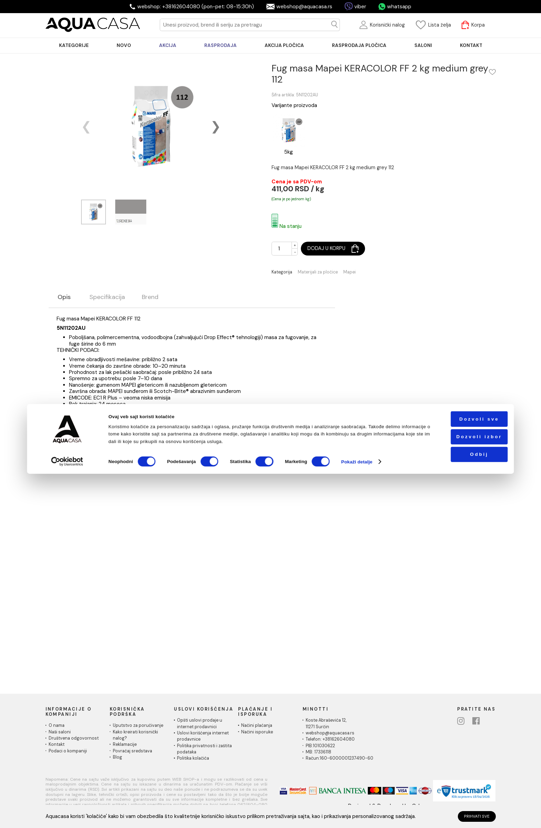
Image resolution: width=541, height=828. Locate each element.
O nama (57, 725)
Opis (64, 297)
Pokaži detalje (357, 815)
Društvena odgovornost (74, 738)
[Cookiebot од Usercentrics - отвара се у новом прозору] (67, 815)
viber (360, 6)
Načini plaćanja (256, 725)
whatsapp (399, 6)
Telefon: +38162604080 (330, 739)
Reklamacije (125, 744)
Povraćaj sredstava (132, 751)
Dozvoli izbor (462, 790)
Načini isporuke (257, 732)
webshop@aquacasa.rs (304, 6)
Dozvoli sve (462, 773)
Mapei (349, 272)
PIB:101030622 (320, 746)
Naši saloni (60, 732)
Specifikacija (107, 297)
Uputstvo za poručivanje (138, 725)
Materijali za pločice (318, 272)
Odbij (462, 808)
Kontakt (57, 744)
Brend (150, 297)
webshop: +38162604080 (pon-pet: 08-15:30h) (195, 6)
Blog (117, 757)
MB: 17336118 (318, 752)
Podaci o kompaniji (68, 751)
